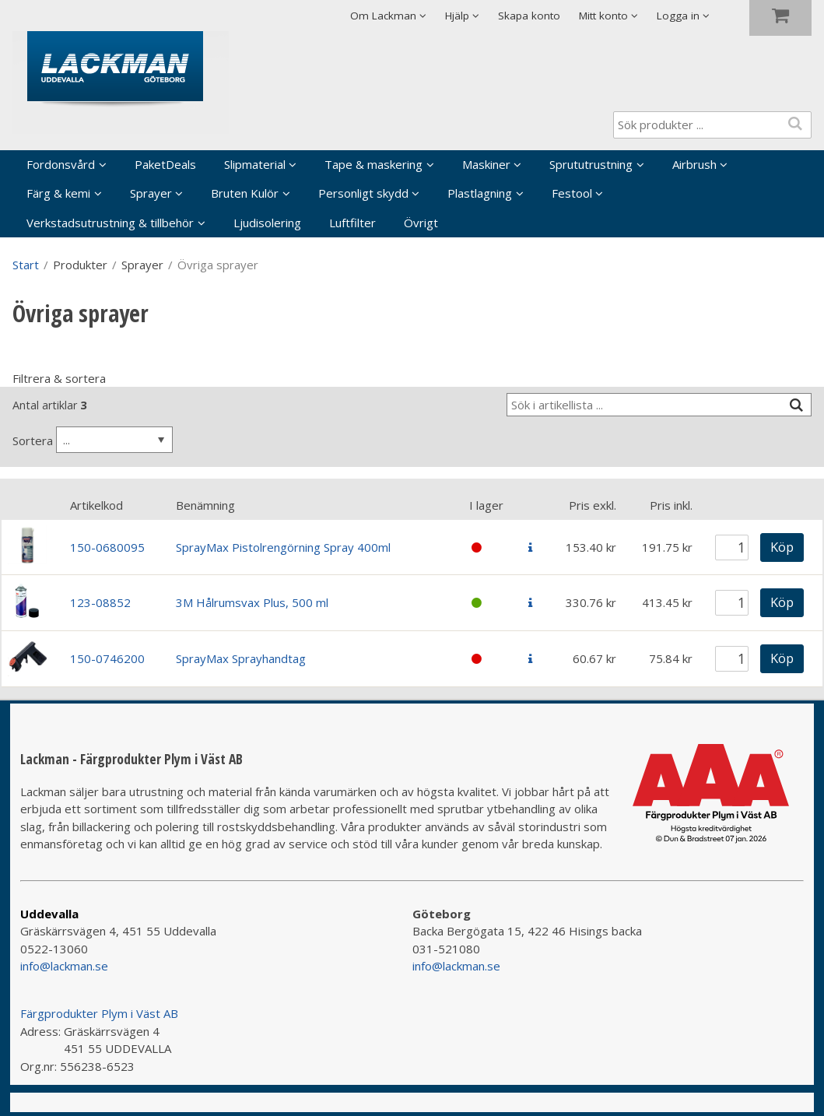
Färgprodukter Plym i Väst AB (99, 1013)
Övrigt (421, 222)
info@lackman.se (64, 966)
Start (25, 264)
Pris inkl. (671, 505)
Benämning (205, 505)
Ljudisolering (267, 222)
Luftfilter (352, 222)
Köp (782, 547)
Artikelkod (96, 505)
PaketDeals (165, 164)
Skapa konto (529, 16)
